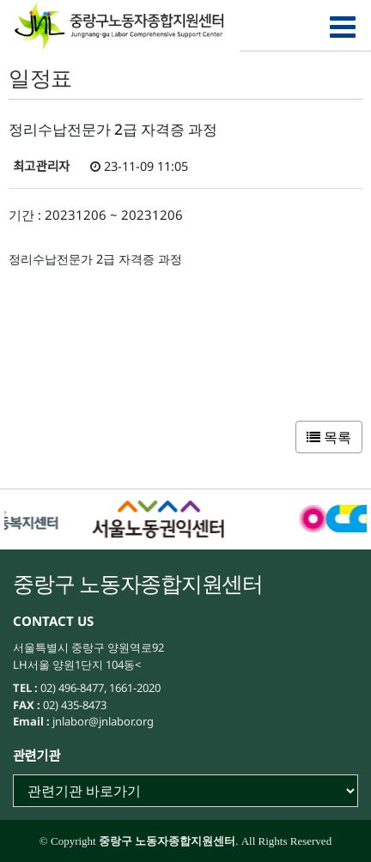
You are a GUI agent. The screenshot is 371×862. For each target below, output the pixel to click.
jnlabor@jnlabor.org (102, 721)
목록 (329, 437)
